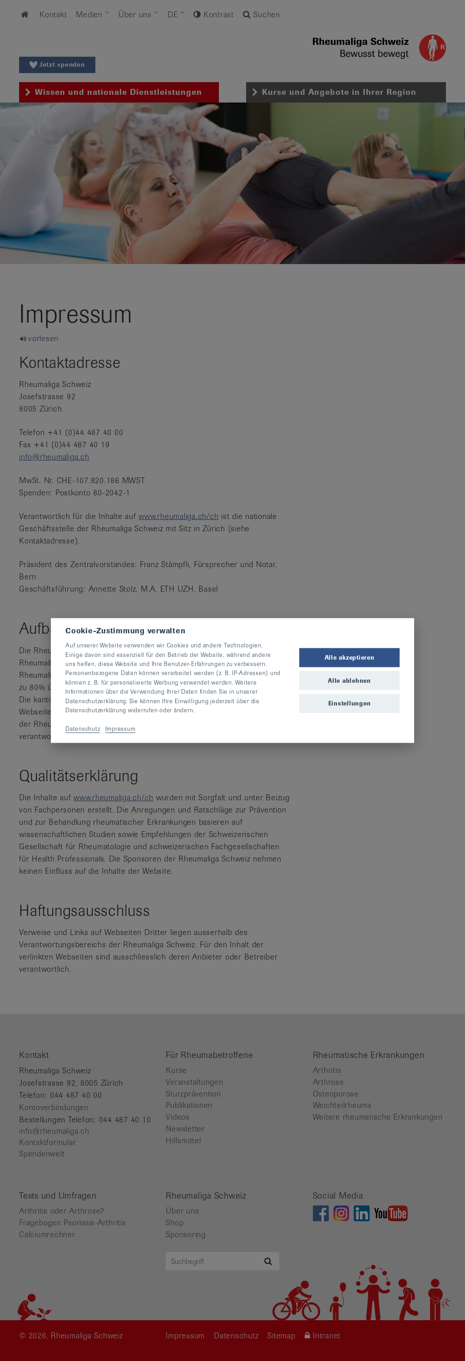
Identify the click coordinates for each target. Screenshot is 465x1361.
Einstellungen (349, 703)
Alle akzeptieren (350, 657)
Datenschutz (82, 728)
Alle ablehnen (349, 680)
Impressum (120, 728)
